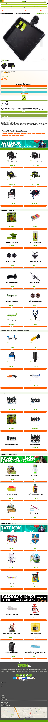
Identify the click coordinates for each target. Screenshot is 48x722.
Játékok (12, 6)
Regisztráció (2, 695)
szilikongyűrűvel (17, 133)
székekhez (16, 135)
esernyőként (11, 135)
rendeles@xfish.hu (5, 704)
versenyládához (34, 133)
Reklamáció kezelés (3, 697)
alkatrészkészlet (4, 135)
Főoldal (2, 684)
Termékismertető (6, 116)
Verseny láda (5, 71)
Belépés (2, 693)
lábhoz (21, 135)
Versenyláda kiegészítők (11, 71)
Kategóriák (12, 7)
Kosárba (11, 167)
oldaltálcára (23, 133)
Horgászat (12, 4)
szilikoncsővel (10, 133)
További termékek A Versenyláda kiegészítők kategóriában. (16, 330)
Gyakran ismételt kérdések (4, 699)
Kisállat (36, 4)
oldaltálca (28, 133)
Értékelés (4, 117)
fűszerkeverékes (41, 133)
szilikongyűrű (4, 133)
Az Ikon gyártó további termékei (7, 393)
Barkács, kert (36, 6)
